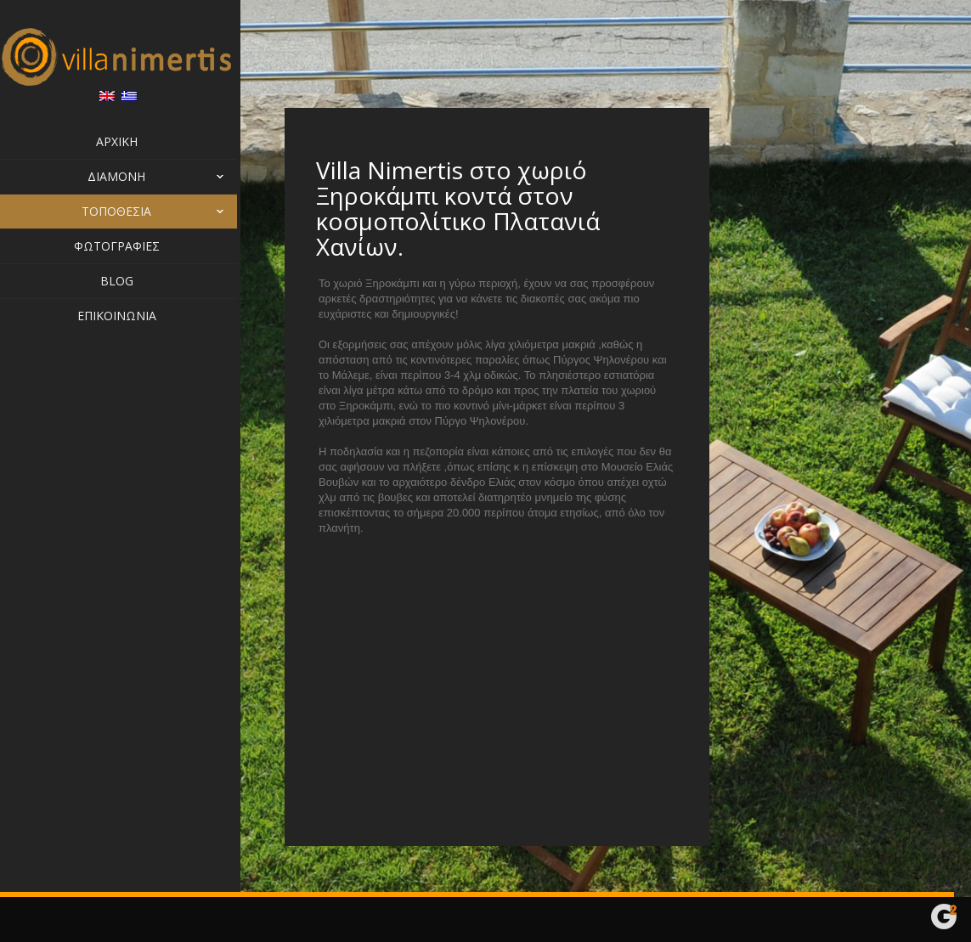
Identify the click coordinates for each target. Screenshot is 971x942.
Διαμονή (166, 177)
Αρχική (120, 141)
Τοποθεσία (120, 211)
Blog (120, 281)
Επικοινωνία (120, 315)
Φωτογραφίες (120, 246)
